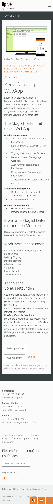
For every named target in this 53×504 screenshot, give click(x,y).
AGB (19, 497)
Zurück (31, 356)
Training (35, 435)
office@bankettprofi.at (13, 397)
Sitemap (6, 500)
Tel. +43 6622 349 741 (13, 406)
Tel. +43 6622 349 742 (13, 419)
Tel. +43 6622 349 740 (13, 394)
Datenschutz (31, 497)
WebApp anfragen (16, 348)
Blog (4, 438)
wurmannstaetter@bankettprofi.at (19, 422)
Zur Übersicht (12, 16)
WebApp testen (14, 358)
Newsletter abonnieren (16, 463)
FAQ (36, 438)
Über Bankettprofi (20, 438)
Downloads (7, 442)
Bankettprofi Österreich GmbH (34, 489)
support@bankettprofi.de (14, 410)
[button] (49, 5)
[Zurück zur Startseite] (8, 5)
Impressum (8, 497)
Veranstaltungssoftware (14, 435)
